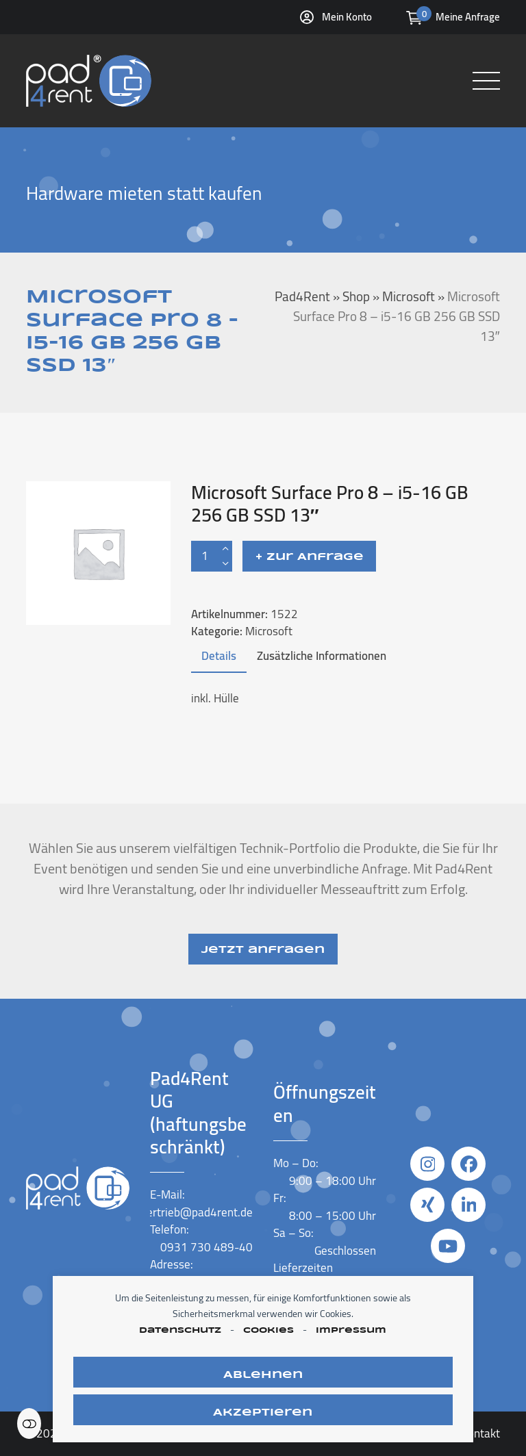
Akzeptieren (262, 1413)
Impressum (351, 1330)
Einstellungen (29, 1423)
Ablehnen (263, 1375)
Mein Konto (347, 17)
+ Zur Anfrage (309, 557)
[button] (486, 81)
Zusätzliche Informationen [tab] (321, 656)
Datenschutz (180, 1330)
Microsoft (268, 631)
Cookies (268, 1330)
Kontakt (480, 1433)
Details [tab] (218, 656)
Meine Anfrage (468, 17)
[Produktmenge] (204, 556)
